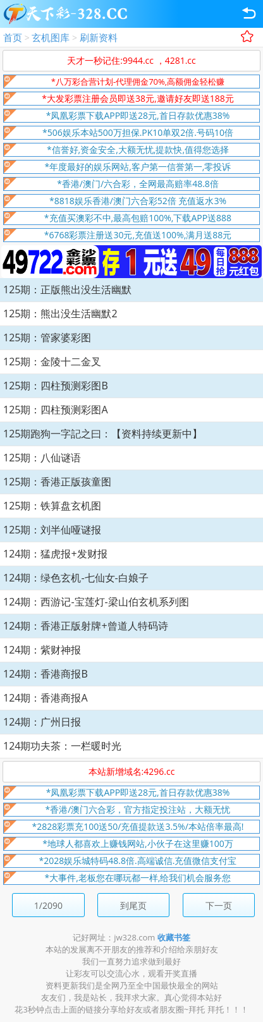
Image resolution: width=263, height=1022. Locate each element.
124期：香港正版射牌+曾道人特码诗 (85, 626)
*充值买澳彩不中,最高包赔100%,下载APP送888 (137, 218)
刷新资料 (99, 37)
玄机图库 (51, 37)
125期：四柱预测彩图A (55, 410)
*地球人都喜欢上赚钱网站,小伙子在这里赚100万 (137, 843)
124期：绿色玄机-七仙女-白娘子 (76, 578)
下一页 (218, 905)
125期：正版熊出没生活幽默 (67, 289)
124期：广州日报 (42, 722)
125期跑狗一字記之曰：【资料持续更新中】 (102, 434)
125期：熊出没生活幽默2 (60, 313)
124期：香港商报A (45, 698)
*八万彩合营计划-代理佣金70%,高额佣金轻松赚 (137, 81)
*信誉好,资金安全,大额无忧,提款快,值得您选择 (138, 149)
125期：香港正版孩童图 (57, 482)
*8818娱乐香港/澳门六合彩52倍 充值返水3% (137, 201)
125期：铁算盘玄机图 (52, 506)
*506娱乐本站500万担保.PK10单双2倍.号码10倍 (137, 132)
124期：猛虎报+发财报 (55, 554)
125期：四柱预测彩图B (55, 385)
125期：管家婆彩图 (47, 337)
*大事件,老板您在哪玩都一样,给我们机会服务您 (138, 878)
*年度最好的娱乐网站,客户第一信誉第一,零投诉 (138, 167)
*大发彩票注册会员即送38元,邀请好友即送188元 (137, 98)
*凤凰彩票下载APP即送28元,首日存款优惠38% (138, 115)
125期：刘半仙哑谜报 (52, 530)
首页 (12, 37)
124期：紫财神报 (42, 650)
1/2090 (48, 905)
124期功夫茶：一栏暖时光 (62, 746)
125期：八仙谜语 (42, 458)
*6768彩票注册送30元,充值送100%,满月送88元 (138, 235)
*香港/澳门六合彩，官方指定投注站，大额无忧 (138, 809)
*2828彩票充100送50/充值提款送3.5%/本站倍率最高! (138, 826)
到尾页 (133, 905)
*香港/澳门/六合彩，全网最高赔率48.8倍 (138, 184)
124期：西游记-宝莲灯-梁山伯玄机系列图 (96, 602)
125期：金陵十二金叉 (52, 361)
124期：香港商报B (45, 674)
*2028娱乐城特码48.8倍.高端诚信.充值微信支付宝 (138, 861)
